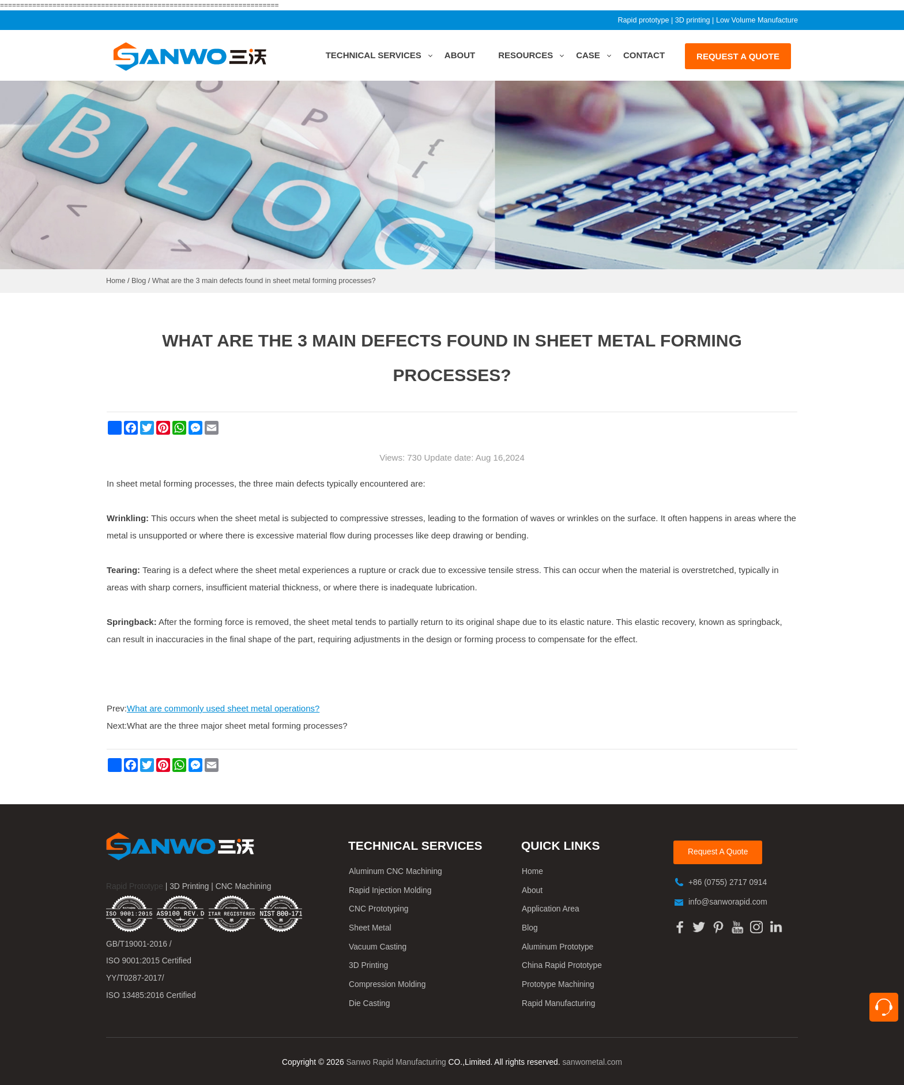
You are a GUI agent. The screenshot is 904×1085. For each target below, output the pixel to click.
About (460, 55)
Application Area (550, 909)
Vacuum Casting (377, 947)
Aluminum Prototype (557, 947)
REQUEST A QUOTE (737, 56)
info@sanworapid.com (727, 902)
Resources (525, 55)
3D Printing (368, 965)
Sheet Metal (370, 928)
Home (532, 871)
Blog (530, 928)
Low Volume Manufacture (757, 20)
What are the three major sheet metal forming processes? (237, 725)
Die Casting (369, 1003)
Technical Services (373, 55)
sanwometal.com (592, 1062)
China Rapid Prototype (562, 965)
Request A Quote (718, 851)
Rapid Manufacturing (558, 1003)
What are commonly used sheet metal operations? (223, 708)
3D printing (692, 20)
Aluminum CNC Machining (395, 871)
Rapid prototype (643, 20)
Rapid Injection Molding (390, 890)
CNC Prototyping (379, 909)
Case (588, 55)
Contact (644, 55)
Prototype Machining (558, 984)
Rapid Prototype (134, 886)
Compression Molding (387, 984)
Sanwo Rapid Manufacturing (396, 1062)
